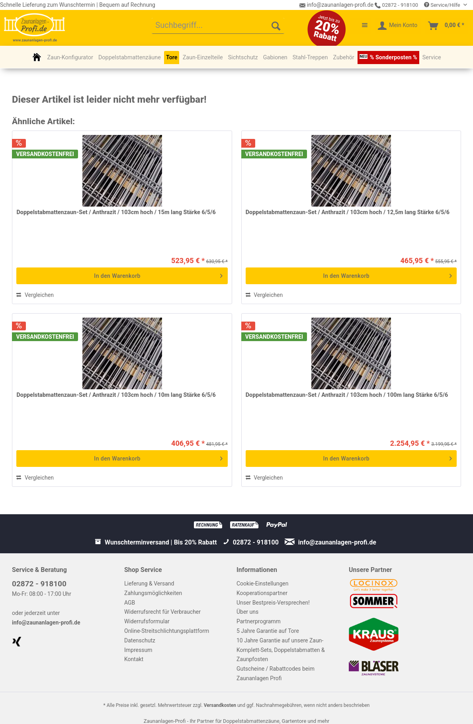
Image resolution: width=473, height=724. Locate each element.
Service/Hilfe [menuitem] (442, 5)
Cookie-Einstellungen (262, 583)
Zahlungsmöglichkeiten (153, 593)
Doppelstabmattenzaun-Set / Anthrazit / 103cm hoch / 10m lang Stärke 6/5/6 (115, 395)
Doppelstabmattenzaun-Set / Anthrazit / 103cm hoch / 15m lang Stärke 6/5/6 (115, 212)
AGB (129, 602)
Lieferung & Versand (149, 583)
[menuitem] (218, 26)
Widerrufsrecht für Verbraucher (162, 612)
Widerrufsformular (147, 621)
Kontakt (133, 659)
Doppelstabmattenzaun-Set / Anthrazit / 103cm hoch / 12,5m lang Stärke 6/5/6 (348, 212)
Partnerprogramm (258, 621)
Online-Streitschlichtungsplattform (166, 631)
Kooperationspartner (261, 593)
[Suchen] (276, 26)
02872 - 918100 (396, 5)
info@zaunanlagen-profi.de (46, 622)
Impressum (138, 650)
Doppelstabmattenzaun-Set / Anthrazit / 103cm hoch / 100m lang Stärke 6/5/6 (347, 395)
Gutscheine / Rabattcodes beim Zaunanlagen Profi (275, 673)
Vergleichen (34, 295)
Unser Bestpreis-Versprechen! (273, 602)
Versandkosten (220, 705)
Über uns (247, 612)
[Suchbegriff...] (218, 26)
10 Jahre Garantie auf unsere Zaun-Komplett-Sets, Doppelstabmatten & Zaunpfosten (280, 650)
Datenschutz (139, 640)
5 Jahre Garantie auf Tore (267, 631)
